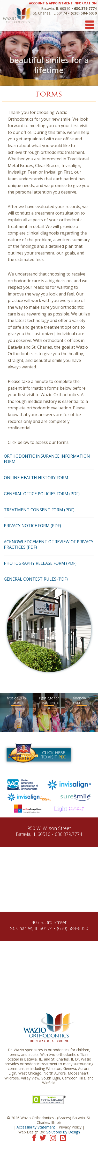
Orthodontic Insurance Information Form (47, 458)
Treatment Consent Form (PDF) (39, 510)
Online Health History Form (36, 477)
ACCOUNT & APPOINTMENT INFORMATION (63, 3)
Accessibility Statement (36, 1127)
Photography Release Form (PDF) (40, 563)
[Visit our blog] (62, 1137)
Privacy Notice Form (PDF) (32, 525)
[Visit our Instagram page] (52, 1137)
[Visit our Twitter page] (42, 1137)
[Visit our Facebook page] (34, 1137)
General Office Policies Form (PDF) (42, 494)
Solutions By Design (63, 1132)
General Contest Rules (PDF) (36, 579)
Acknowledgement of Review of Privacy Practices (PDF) (48, 544)
